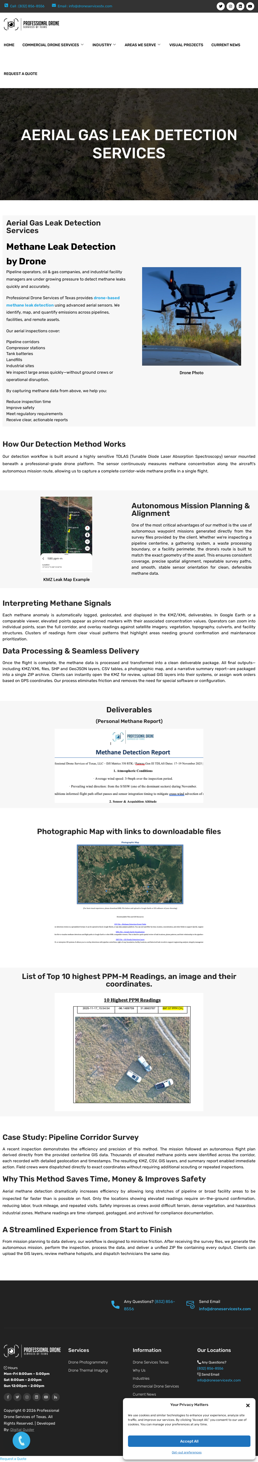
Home (9, 45)
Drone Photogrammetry (88, 1362)
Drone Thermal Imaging (88, 1370)
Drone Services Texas (151, 1362)
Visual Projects (186, 45)
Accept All (189, 1441)
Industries (141, 1378)
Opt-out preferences (187, 1452)
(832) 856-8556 (210, 1368)
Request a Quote (20, 73)
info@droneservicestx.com (90, 6)
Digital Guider (22, 1429)
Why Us (139, 1370)
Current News (225, 45)
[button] (247, 1404)
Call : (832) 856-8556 (27, 6)
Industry (102, 45)
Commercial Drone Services (50, 45)
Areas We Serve (140, 45)
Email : (63, 6)
